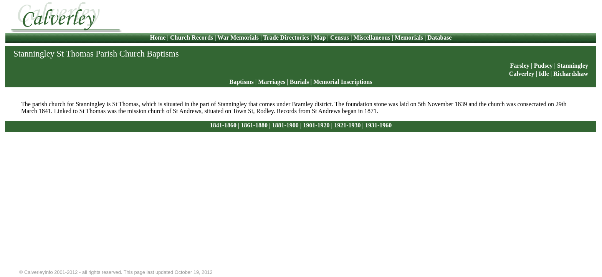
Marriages (271, 81)
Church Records (191, 37)
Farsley (519, 65)
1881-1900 (285, 125)
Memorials (409, 37)
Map (320, 37)
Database (439, 37)
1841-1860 (223, 125)
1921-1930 (347, 125)
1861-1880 (254, 125)
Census (339, 37)
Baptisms (242, 81)
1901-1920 (316, 125)
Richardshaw (570, 73)
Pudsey (543, 65)
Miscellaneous (372, 37)
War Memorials (238, 37)
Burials (299, 81)
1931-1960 (378, 125)
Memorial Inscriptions (342, 81)
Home (158, 37)
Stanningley (572, 65)
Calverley (521, 73)
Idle (545, 73)
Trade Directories (286, 37)
